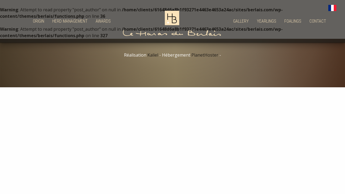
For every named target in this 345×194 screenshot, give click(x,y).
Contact (317, 21)
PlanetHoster (204, 55)
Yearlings (266, 21)
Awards (103, 21)
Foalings (292, 21)
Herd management (70, 21)
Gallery (241, 21)
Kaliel (152, 55)
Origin (38, 21)
